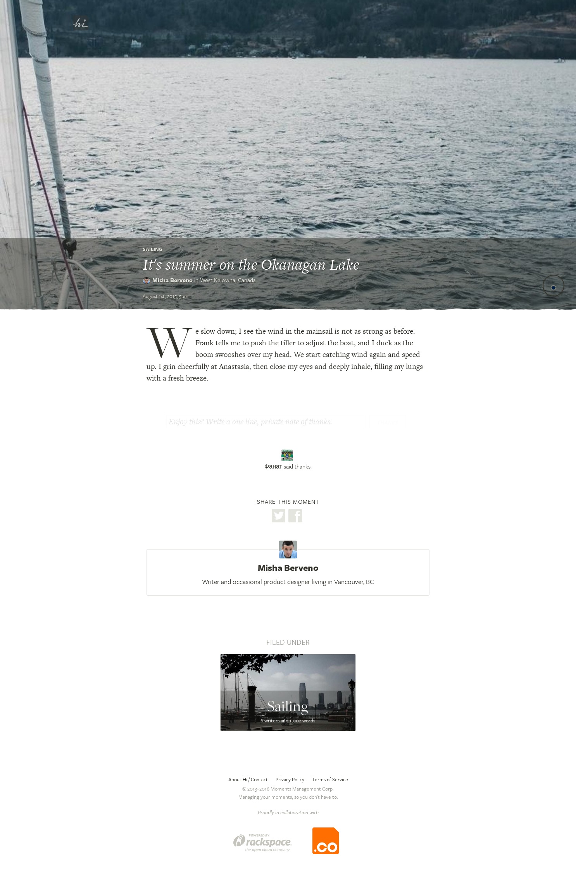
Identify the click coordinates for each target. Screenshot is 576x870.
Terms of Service (330, 779)
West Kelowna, (228, 280)
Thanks (387, 422)
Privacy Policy (290, 779)
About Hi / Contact (248, 779)
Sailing (152, 249)
